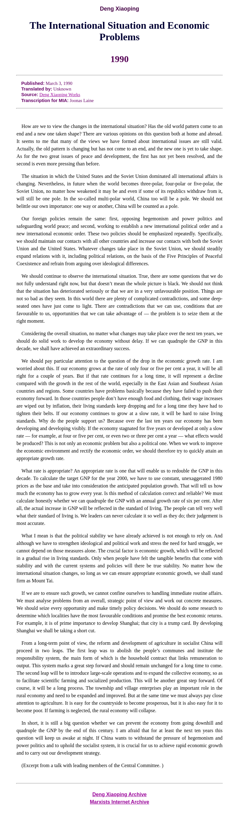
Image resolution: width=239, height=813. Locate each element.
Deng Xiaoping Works (59, 94)
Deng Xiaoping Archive (119, 794)
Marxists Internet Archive (119, 802)
